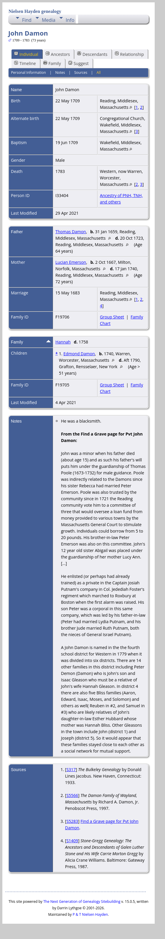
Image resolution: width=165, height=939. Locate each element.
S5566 (72, 795)
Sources (80, 72)
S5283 (72, 821)
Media (48, 20)
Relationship (129, 54)
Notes (60, 72)
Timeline (25, 63)
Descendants (92, 54)
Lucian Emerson (70, 262)
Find (27, 20)
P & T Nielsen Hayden (90, 914)
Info (70, 20)
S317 (71, 769)
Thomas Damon (70, 231)
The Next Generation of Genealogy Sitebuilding (82, 901)
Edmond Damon (79, 353)
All (99, 72)
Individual (26, 54)
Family (52, 63)
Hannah (63, 342)
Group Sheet (112, 317)
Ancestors (58, 54)
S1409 (72, 840)
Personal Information (28, 72)
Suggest (78, 63)
